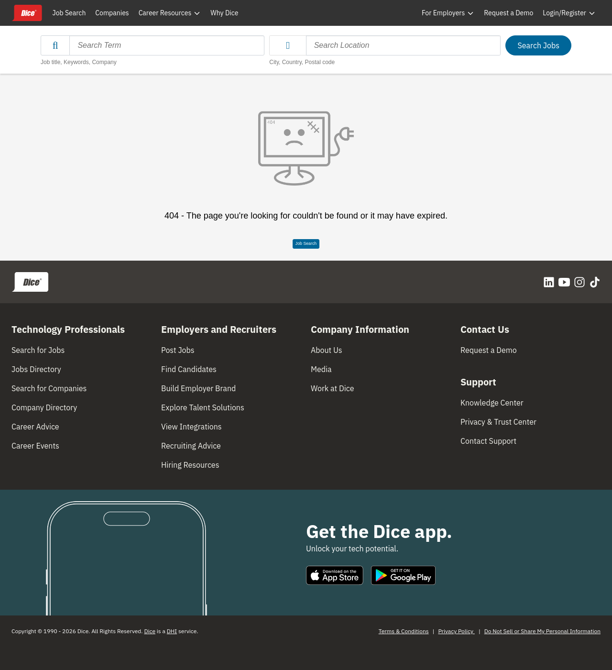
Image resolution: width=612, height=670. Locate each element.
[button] (287, 45)
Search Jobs (538, 45)
